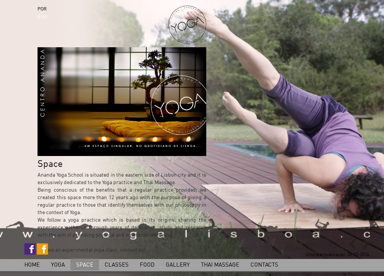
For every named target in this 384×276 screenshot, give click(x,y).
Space (84, 264)
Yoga (58, 264)
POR (42, 9)
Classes (117, 264)
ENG (42, 17)
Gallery (178, 264)
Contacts (264, 264)
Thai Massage (220, 264)
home (32, 264)
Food (147, 264)
